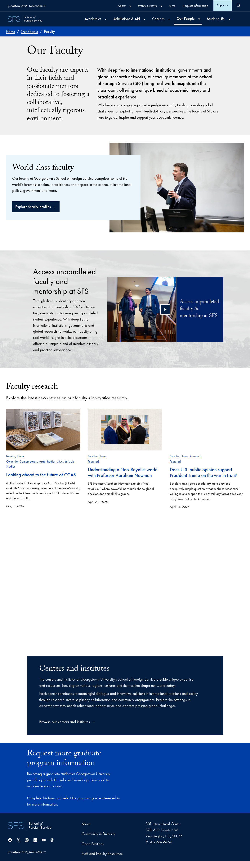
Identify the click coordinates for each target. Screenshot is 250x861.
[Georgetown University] (27, 5)
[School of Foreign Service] (29, 825)
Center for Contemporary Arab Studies (31, 461)
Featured (93, 461)
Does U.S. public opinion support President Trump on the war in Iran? (203, 472)
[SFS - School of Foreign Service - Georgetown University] (25, 19)
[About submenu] (130, 6)
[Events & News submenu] (161, 6)
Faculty (10, 456)
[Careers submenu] (169, 19)
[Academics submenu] (105, 19)
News (20, 456)
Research (195, 456)
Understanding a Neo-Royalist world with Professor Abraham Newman (123, 472)
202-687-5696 (160, 842)
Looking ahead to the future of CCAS (41, 475)
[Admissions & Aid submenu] (144, 19)
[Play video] (165, 309)
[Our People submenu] (199, 19)
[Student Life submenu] (229, 19)
